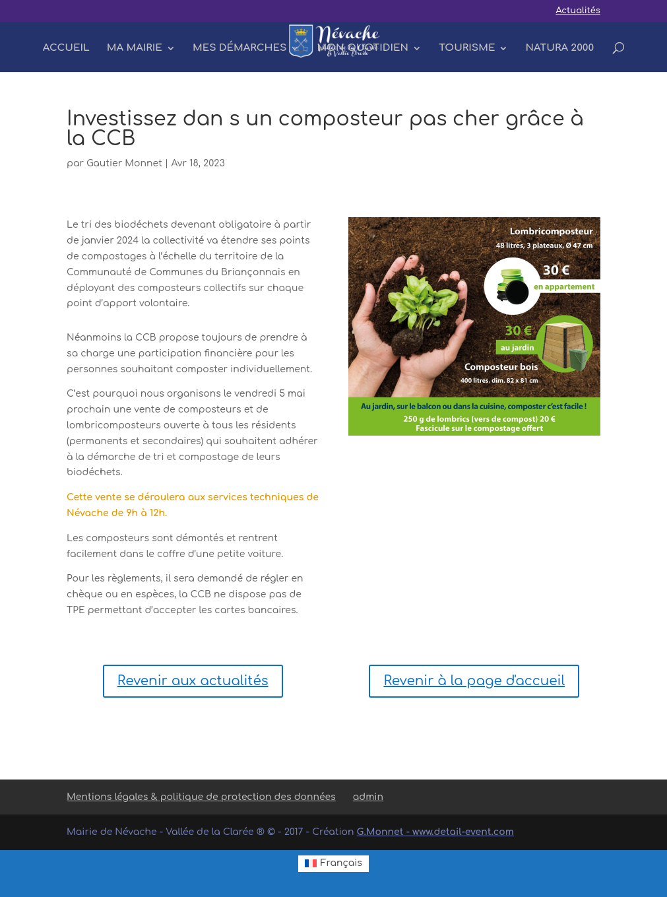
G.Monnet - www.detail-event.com (435, 832)
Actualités (578, 11)
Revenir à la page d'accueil (474, 680)
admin (368, 797)
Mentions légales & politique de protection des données (201, 797)
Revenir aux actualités (193, 680)
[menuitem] (333, 863)
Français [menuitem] (341, 863)
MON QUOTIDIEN (363, 48)
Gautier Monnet (124, 163)
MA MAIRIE (134, 48)
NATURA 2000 (560, 48)
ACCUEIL (66, 48)
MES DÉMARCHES (240, 48)
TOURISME (467, 48)
